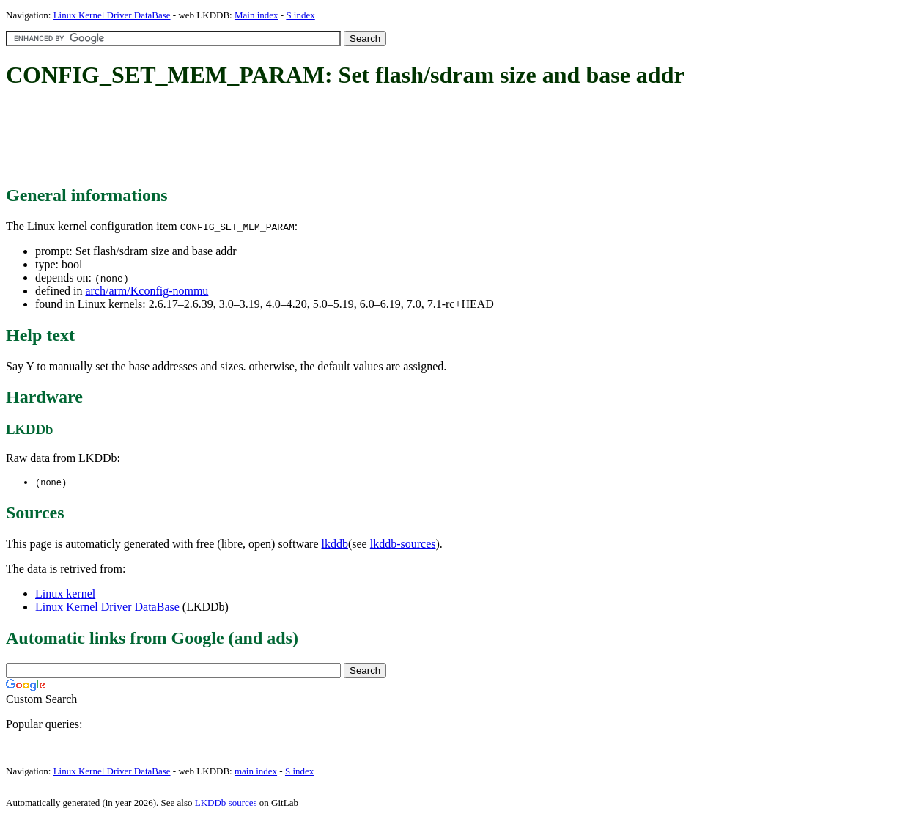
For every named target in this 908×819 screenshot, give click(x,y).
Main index (256, 15)
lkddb (335, 544)
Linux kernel (65, 594)
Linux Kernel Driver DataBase (112, 15)
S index (300, 15)
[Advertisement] (272, 138)
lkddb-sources (403, 544)
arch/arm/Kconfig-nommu (146, 290)
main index (256, 771)
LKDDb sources (226, 803)
